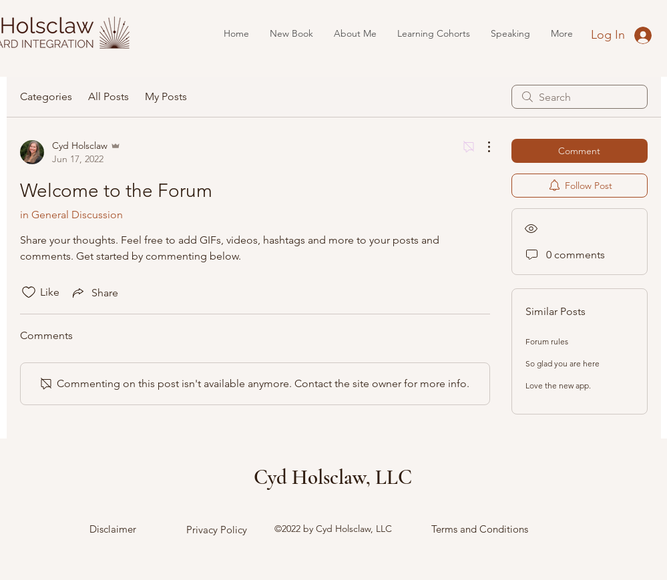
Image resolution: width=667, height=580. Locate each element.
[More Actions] (482, 147)
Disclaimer (112, 529)
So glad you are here (562, 363)
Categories (46, 96)
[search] (579, 97)
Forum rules (546, 341)
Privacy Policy (216, 529)
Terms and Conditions (479, 529)
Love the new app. (558, 385)
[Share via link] (94, 292)
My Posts (166, 96)
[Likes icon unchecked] (28, 292)
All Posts (108, 96)
